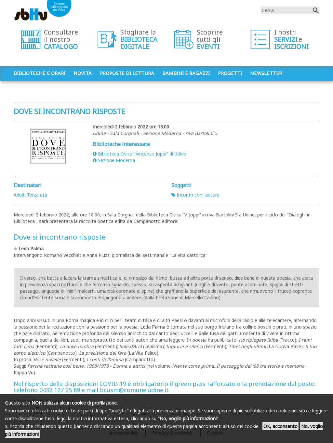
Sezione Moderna (114, 160)
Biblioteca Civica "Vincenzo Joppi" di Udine (139, 154)
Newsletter (266, 73)
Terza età (37, 195)
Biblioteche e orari (39, 73)
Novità (82, 73)
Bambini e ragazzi (186, 73)
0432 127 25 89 (59, 390)
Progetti (230, 73)
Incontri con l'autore (195, 195)
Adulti (20, 195)
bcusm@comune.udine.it (134, 390)
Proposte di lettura (127, 73)
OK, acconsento (280, 426)
